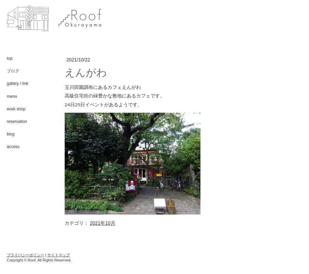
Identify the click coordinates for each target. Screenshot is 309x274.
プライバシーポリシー (25, 255)
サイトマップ (58, 255)
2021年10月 (102, 223)
